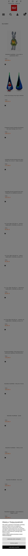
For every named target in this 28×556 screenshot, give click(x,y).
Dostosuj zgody (14, 543)
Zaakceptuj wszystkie (14, 547)
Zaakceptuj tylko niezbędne (14, 539)
